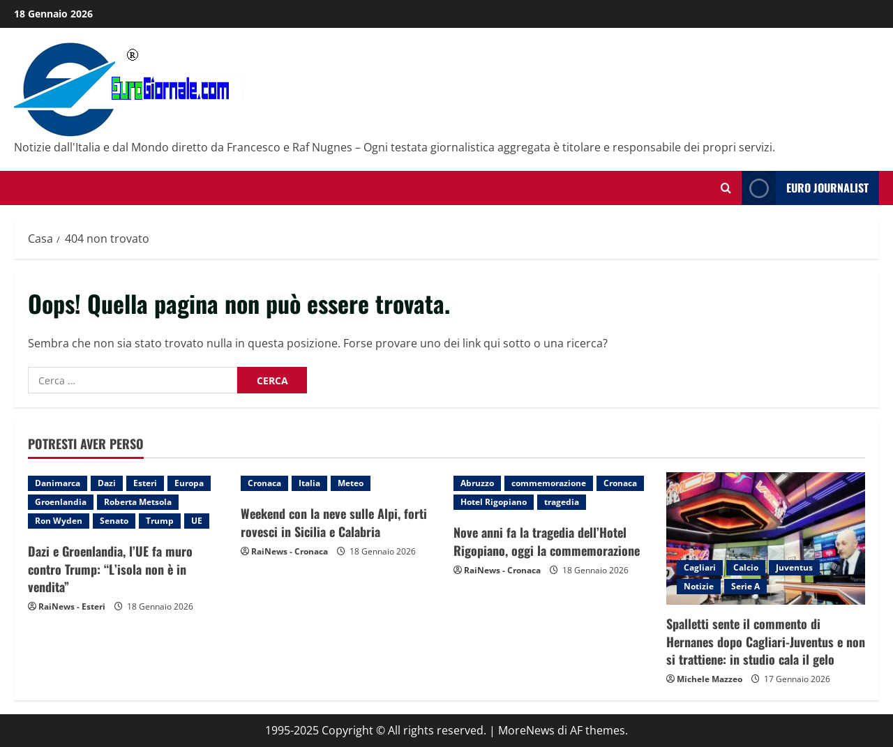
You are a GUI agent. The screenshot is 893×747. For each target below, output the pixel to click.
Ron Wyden (58, 521)
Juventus (794, 567)
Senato (114, 521)
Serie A (745, 586)
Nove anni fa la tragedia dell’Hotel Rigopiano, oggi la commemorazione (546, 541)
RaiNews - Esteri (71, 606)
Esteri (145, 483)
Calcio (745, 567)
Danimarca (57, 483)
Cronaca (264, 483)
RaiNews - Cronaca (289, 551)
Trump (160, 521)
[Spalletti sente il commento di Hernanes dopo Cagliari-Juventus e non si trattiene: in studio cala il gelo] (765, 538)
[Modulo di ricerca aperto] (726, 188)
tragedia (561, 502)
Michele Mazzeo (709, 679)
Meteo (350, 483)
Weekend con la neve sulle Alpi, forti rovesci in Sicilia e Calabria (334, 522)
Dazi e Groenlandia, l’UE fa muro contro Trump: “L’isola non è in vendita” (110, 568)
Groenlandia (61, 502)
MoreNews (526, 730)
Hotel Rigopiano (493, 502)
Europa (189, 483)
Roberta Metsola (138, 502)
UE (196, 521)
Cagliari (700, 567)
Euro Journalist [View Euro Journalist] (805, 188)
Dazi (107, 483)
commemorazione (548, 483)
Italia (309, 483)
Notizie (699, 586)
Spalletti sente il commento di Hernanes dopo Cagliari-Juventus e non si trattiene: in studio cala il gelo (765, 640)
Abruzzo (477, 483)
